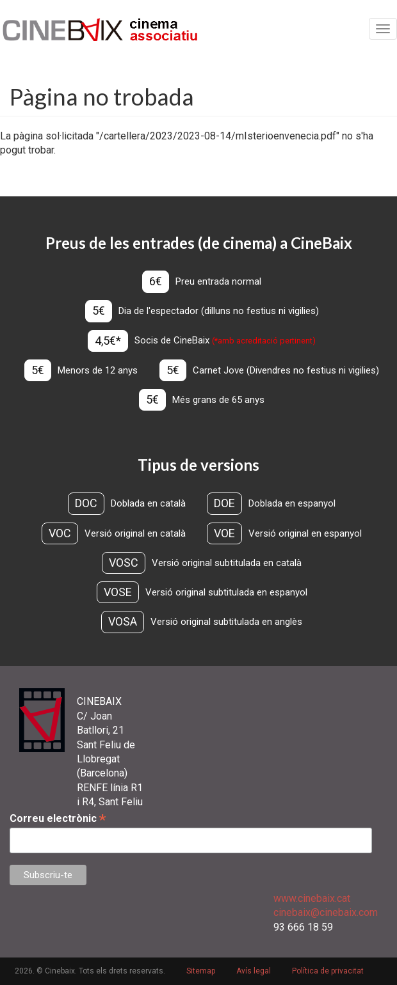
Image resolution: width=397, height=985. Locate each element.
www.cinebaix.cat (311, 898)
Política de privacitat (328, 970)
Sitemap (200, 970)
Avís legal (253, 970)
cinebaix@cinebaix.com (325, 912)
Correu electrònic (58, 818)
